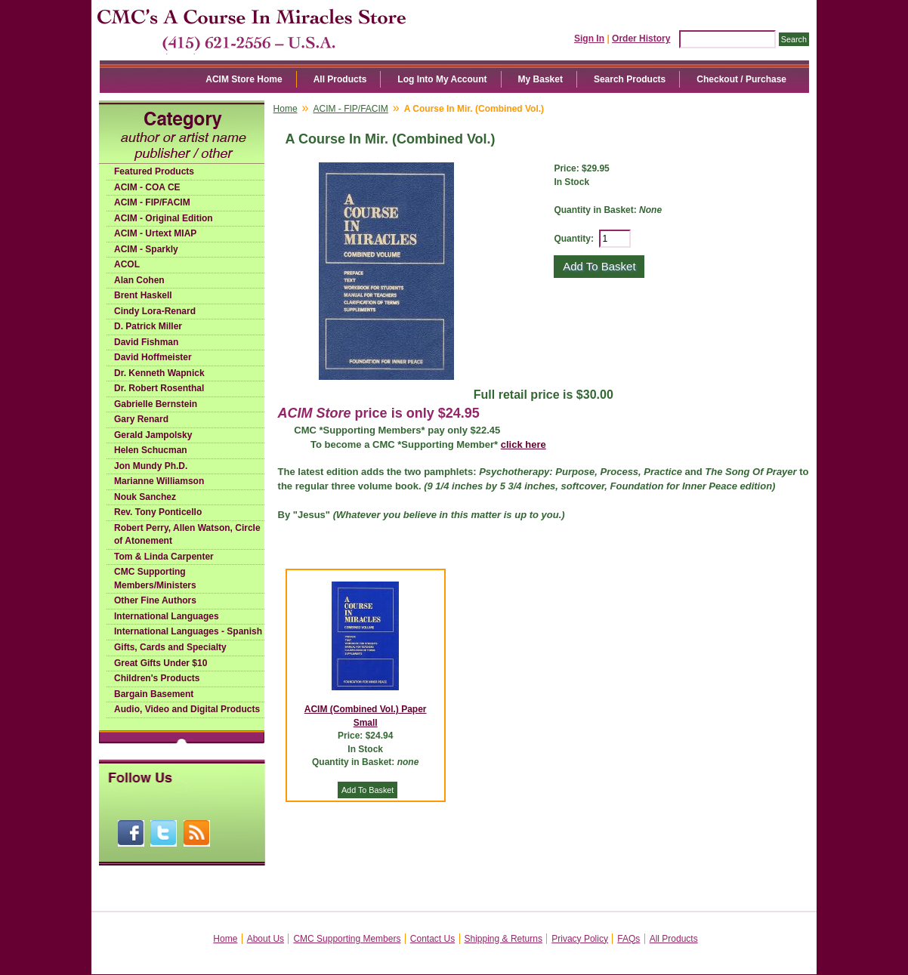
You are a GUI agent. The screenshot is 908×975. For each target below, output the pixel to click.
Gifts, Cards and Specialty (170, 647)
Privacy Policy (579, 938)
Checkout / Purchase (741, 79)
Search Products (630, 79)
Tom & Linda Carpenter (164, 556)
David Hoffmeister (153, 357)
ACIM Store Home (243, 79)
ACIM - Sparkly (146, 249)
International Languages (166, 616)
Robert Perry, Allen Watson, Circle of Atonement (187, 535)
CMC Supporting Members (346, 938)
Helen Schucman (150, 450)
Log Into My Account (441, 79)
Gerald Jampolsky (153, 435)
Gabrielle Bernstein (155, 404)
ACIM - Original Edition (163, 218)
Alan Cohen (139, 280)
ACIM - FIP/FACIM (152, 202)
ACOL (127, 264)
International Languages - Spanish (188, 631)
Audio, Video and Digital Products (187, 709)
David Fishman (146, 342)
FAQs (628, 938)
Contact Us (432, 938)
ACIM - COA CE (147, 187)
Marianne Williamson (159, 481)
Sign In (589, 38)
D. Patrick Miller (148, 326)
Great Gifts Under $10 (160, 663)
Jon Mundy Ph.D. (150, 466)
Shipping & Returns (503, 938)
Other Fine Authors (155, 600)
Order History (641, 38)
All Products (340, 79)
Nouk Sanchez (145, 497)
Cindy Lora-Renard (155, 311)
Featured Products (154, 171)
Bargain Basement (153, 694)
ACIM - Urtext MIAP (155, 233)
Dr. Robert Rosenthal (159, 388)
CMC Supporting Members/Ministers (155, 578)
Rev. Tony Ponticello (158, 512)
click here (523, 444)
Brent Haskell (143, 295)
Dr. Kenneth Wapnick (159, 373)
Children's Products (157, 678)
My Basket (540, 79)
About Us (265, 938)
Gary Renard (141, 419)
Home (285, 108)
